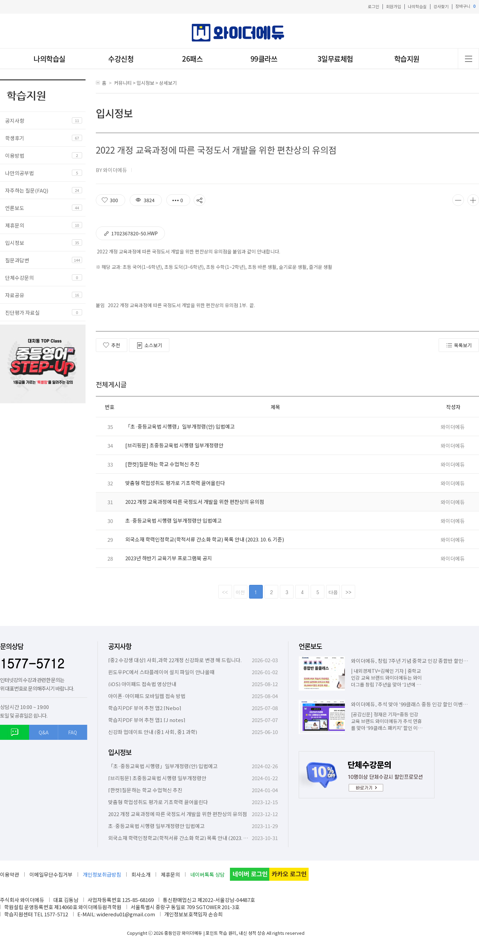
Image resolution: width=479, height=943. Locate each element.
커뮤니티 (123, 82)
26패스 (192, 58)
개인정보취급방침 (102, 874)
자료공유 (14, 295)
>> (349, 592)
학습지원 (406, 58)
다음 (333, 592)
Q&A (44, 732)
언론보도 (14, 207)
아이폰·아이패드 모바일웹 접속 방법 (146, 695)
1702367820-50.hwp (130, 233)
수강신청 (120, 58)
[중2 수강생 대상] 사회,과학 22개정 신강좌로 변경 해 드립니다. (175, 660)
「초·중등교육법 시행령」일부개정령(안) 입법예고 (180, 426)
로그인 (373, 6)
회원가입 (393, 6)
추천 (111, 345)
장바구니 (465, 6)
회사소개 (141, 874)
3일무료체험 (335, 58)
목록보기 (459, 345)
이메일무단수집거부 (51, 874)
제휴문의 (14, 225)
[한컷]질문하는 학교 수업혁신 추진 (162, 464)
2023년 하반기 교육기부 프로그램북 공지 (168, 558)
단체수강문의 (19, 277)
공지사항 (14, 120)
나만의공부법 (19, 172)
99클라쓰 (263, 58)
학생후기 (14, 138)
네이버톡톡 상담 (207, 874)
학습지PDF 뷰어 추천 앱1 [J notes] (146, 719)
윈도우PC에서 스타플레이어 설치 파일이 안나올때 (161, 672)
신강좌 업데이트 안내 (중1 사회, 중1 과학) (152, 731)
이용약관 (9, 874)
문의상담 (11, 646)
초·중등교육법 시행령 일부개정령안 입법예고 (173, 520)
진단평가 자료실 (22, 312)
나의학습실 (417, 6)
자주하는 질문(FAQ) (26, 190)
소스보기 (149, 345)
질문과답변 (17, 260)
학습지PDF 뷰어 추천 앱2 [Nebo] (144, 707)
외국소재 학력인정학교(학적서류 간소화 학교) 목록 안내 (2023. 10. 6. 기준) (204, 539)
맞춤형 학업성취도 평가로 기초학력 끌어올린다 (175, 482)
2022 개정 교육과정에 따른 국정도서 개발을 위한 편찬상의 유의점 (194, 501)
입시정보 (14, 242)
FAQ (72, 732)
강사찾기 (441, 6)
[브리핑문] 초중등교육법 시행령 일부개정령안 (174, 445)
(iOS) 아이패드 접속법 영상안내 (142, 683)
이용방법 (14, 155)
